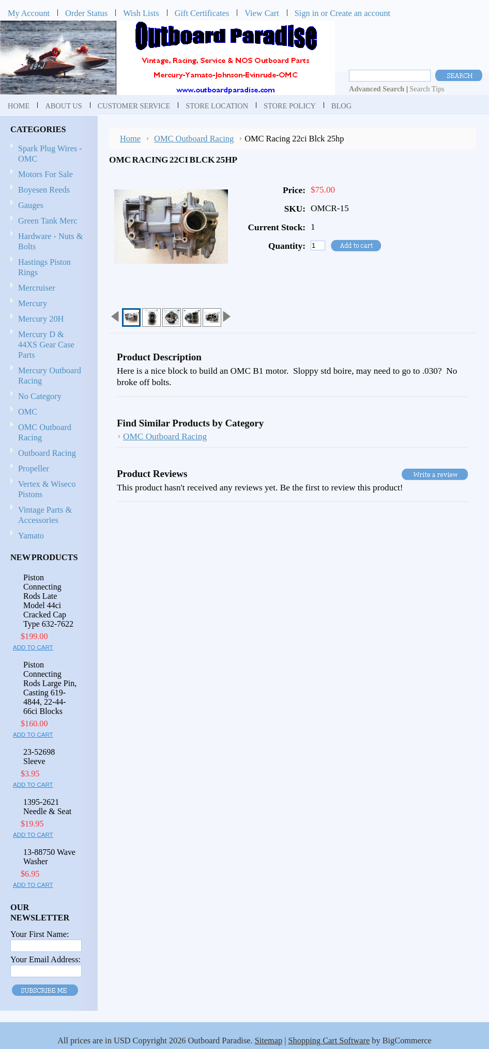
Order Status (86, 13)
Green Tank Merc (48, 221)
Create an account (360, 13)
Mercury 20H (41, 319)
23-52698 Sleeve (39, 757)
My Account (29, 13)
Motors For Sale (45, 174)
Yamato (31, 536)
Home (130, 139)
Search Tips (427, 89)
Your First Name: (39, 934)
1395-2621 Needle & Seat (47, 807)
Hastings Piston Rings (44, 267)
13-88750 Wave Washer (49, 857)
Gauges (30, 205)
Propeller (47, 469)
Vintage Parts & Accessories (45, 515)
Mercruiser (47, 288)
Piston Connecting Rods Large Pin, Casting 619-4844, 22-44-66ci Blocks (50, 688)
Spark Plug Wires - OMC (50, 154)
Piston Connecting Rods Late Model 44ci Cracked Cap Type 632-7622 (48, 600)
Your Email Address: (45, 959)
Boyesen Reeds (44, 190)
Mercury (47, 303)
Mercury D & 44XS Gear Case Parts (46, 344)
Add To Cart (33, 647)
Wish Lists (141, 13)
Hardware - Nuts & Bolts (50, 241)
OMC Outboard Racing (44, 432)
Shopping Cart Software (329, 1040)
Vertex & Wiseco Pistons (46, 489)
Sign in (307, 13)
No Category (40, 396)
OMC (47, 412)
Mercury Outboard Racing (49, 375)
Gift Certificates (202, 13)
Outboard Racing (47, 453)
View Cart (261, 13)
